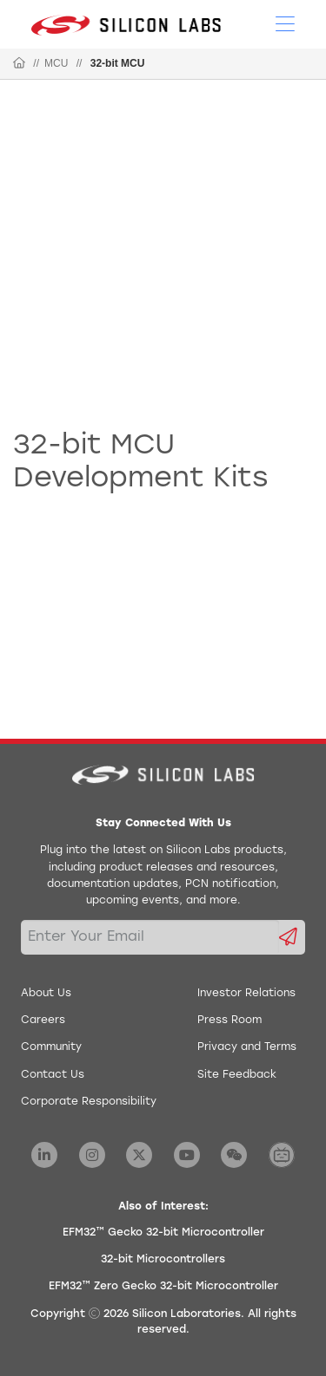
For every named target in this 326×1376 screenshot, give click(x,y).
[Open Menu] (285, 22)
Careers (43, 1020)
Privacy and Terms (246, 1047)
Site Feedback (236, 1075)
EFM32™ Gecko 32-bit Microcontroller (163, 1233)
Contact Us (52, 1075)
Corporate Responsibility (88, 1102)
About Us (46, 993)
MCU (56, 63)
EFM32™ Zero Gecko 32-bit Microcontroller (163, 1286)
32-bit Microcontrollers (163, 1260)
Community (51, 1047)
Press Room (229, 1020)
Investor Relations (246, 993)
